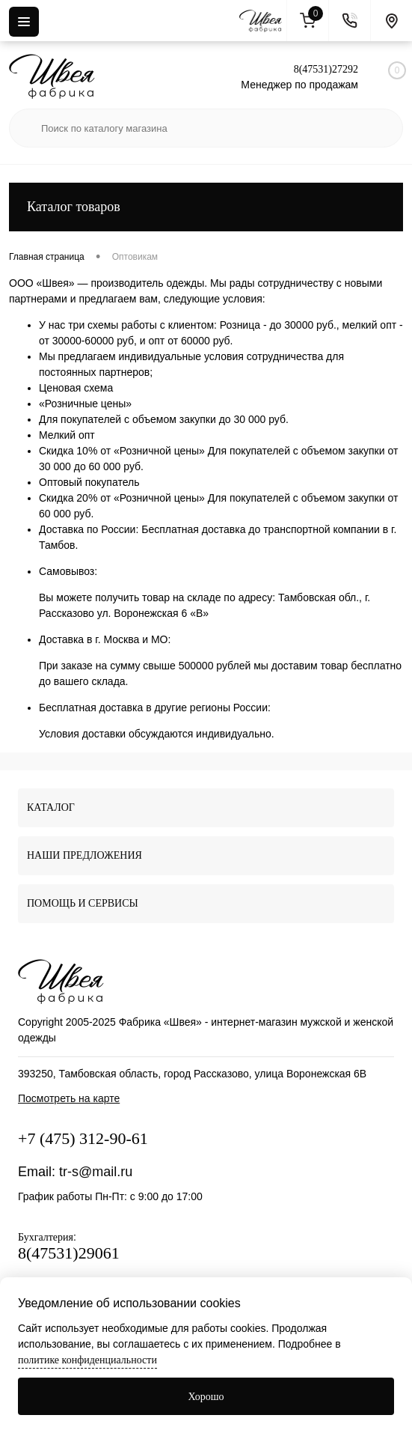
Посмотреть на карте (69, 1098)
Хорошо (206, 1396)
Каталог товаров (206, 207)
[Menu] (24, 22)
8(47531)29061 (69, 1253)
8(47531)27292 (326, 69)
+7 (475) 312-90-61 (83, 1138)
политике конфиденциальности (87, 1360)
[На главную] (263, 21)
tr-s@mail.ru (95, 1171)
